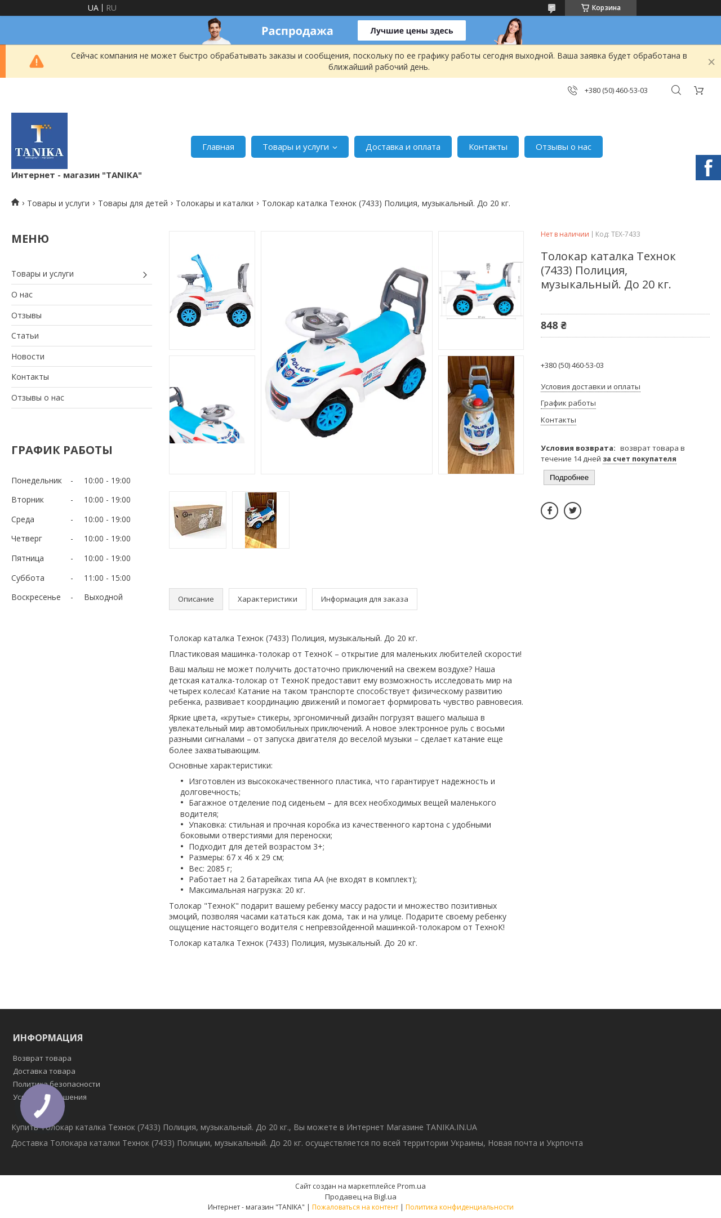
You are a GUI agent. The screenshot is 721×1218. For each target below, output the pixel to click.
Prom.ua (411, 1186)
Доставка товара (44, 1071)
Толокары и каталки (214, 203)
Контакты (488, 146)
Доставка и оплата (403, 146)
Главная (218, 146)
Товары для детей (133, 203)
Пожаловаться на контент (355, 1207)
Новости (27, 356)
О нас (22, 294)
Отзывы (26, 315)
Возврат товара (42, 1058)
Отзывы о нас (563, 146)
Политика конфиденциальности (460, 1207)
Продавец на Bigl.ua (361, 1197)
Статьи (25, 335)
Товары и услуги (295, 146)
